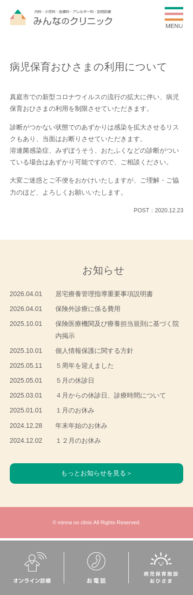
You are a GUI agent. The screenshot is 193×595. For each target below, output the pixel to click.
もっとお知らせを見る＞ (97, 473)
